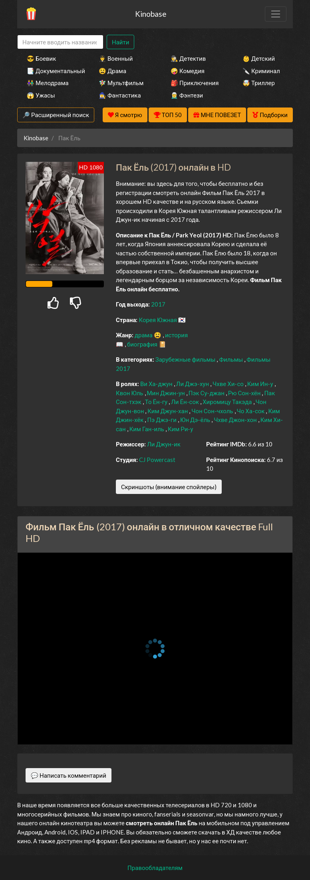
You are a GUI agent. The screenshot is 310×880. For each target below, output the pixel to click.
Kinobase (150, 13)
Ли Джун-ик (164, 444)
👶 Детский (258, 58)
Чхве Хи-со (229, 383)
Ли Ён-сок (185, 401)
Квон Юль (130, 392)
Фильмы (231, 359)
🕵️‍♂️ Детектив (188, 58)
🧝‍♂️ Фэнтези (187, 95)
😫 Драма (112, 70)
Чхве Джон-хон (236, 419)
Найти (120, 42)
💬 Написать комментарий (68, 775)
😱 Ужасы (41, 95)
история (176, 334)
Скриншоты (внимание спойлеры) (169, 486)
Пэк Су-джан (207, 392)
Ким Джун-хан (168, 410)
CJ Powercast (157, 459)
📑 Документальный (52, 70)
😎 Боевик (41, 58)
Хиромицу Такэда (228, 401)
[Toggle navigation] (275, 14)
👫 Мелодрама (48, 82)
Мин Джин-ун (166, 392)
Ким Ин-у (260, 383)
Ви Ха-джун (157, 383)
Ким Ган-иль (147, 428)
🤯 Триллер (258, 82)
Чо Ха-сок (251, 410)
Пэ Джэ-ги (162, 419)
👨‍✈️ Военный (116, 58)
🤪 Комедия (188, 70)
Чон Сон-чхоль (212, 410)
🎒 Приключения (195, 82)
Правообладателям (155, 867)
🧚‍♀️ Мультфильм (121, 82)
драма (144, 334)
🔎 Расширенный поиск (55, 114)
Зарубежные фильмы (186, 359)
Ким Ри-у (180, 428)
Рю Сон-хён (245, 392)
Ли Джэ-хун (193, 383)
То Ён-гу (157, 401)
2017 (158, 304)
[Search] (60, 42)
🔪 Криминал (261, 70)
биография (143, 344)
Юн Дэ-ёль (195, 419)
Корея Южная (158, 319)
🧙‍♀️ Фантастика (120, 95)
